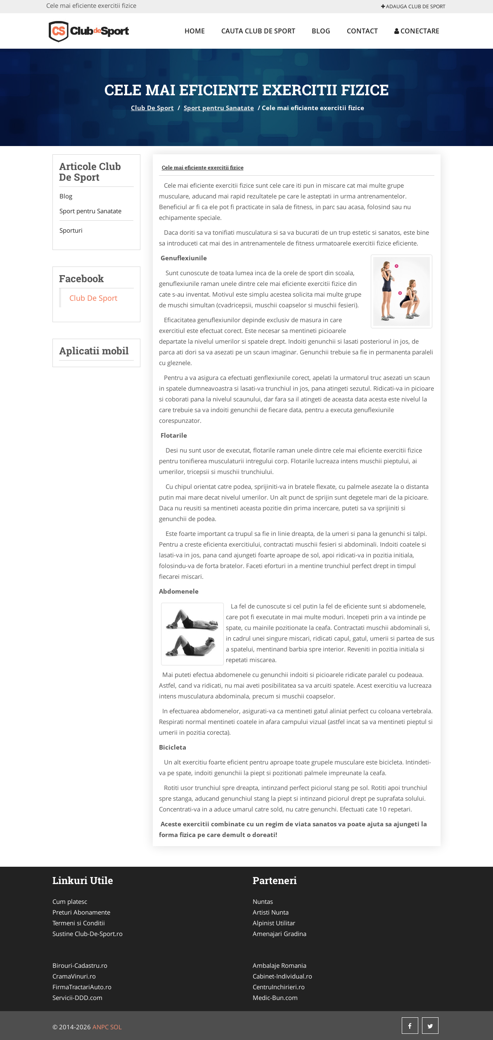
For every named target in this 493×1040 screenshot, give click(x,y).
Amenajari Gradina (279, 933)
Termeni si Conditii (78, 923)
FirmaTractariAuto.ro (81, 987)
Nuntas (263, 901)
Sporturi (70, 230)
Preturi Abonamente (81, 912)
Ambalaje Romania (279, 965)
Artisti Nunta (271, 912)
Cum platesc (69, 901)
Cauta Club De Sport (258, 30)
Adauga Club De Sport (413, 6)
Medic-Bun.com (275, 997)
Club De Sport (152, 108)
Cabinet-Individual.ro (282, 976)
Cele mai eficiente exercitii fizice (203, 167)
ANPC (100, 1027)
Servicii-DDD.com (77, 997)
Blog (321, 30)
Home (195, 30)
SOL (116, 1027)
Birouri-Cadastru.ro (79, 965)
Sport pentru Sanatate (219, 108)
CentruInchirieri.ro (279, 987)
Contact (362, 30)
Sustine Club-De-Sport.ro (87, 933)
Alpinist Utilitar (274, 923)
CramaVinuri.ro (74, 976)
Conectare (416, 30)
